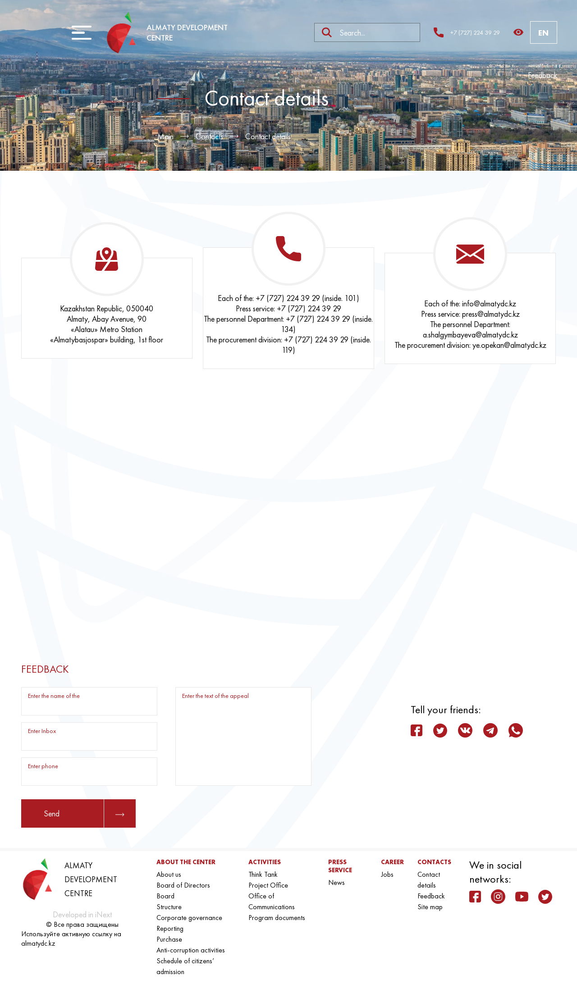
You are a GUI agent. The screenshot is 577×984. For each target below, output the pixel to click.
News (336, 882)
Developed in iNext (82, 914)
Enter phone (43, 766)
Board (165, 896)
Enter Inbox (42, 731)
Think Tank (263, 874)
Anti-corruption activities (190, 950)
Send (84, 813)
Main (165, 136)
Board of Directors (183, 885)
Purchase (169, 939)
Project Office (268, 885)
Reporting (169, 928)
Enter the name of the (54, 696)
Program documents (276, 917)
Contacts (209, 136)
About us (168, 874)
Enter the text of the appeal (215, 696)
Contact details (268, 136)
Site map (430, 906)
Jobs (387, 874)
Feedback (542, 75)
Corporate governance (189, 917)
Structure (169, 906)
